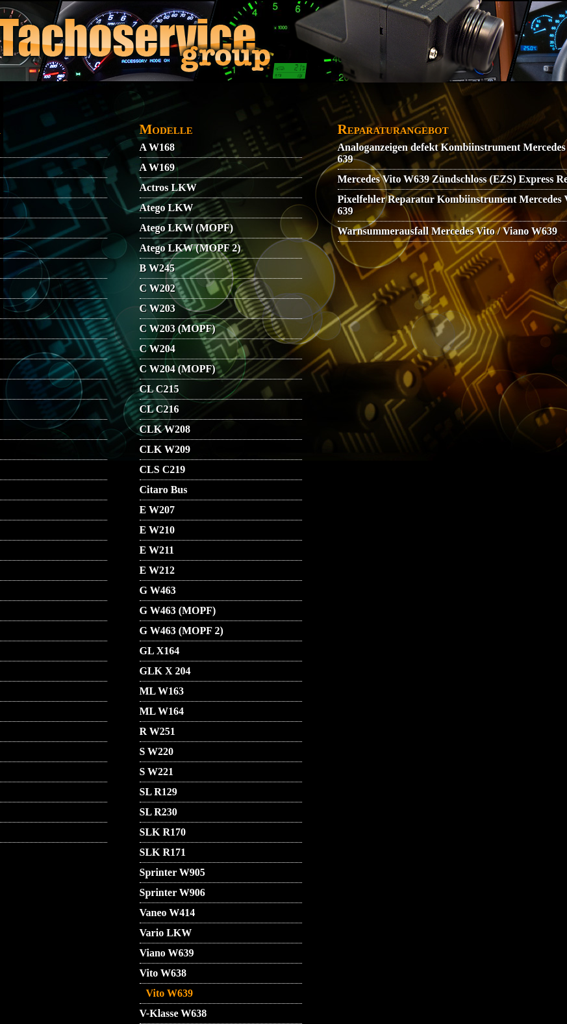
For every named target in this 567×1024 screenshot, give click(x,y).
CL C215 (159, 388)
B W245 (157, 268)
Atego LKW (167, 207)
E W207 (157, 509)
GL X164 (160, 650)
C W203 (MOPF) (178, 328)
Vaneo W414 (167, 912)
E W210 (157, 529)
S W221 (157, 771)
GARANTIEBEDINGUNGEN (360, 108)
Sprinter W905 (172, 872)
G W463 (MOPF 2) (181, 630)
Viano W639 (167, 952)
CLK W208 (165, 429)
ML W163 (162, 691)
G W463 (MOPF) (178, 610)
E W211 (157, 550)
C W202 (157, 288)
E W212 (157, 570)
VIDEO (80, 108)
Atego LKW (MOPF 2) (190, 247)
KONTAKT (168, 108)
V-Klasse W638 (173, 1013)
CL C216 (159, 409)
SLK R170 (163, 832)
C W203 (157, 308)
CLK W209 (165, 449)
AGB (119, 108)
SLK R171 (163, 852)
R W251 (157, 731)
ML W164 (162, 711)
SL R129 (158, 791)
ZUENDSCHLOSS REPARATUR (247, 127)
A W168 (157, 147)
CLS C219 (163, 469)
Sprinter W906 (172, 892)
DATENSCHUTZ (245, 108)
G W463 (158, 590)
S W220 (157, 751)
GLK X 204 (165, 670)
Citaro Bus (164, 489)
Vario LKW (166, 932)
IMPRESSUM (472, 108)
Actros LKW (168, 187)
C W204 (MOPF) (178, 368)
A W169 (157, 167)
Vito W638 (163, 973)
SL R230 (158, 811)
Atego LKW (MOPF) (187, 227)
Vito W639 (169, 993)
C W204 (157, 348)
